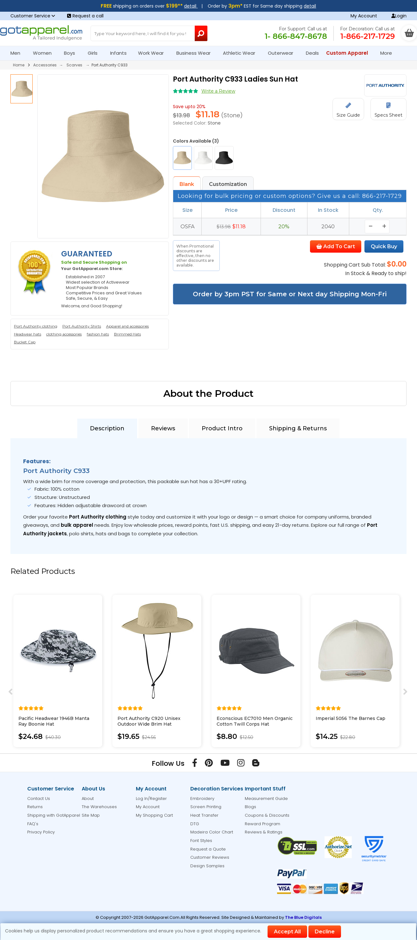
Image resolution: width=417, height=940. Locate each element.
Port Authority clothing (35, 326)
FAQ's (32, 824)
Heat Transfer (204, 815)
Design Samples (207, 866)
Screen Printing (205, 807)
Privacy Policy (41, 832)
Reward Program (262, 824)
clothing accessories (64, 334)
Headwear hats (27, 334)
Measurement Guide (266, 799)
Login (399, 16)
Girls (95, 53)
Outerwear (283, 53)
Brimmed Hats (127, 334)
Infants (120, 53)
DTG (194, 824)
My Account (364, 16)
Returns (35, 807)
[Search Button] (201, 33)
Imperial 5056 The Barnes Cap (350, 718)
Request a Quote (208, 849)
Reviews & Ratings (263, 832)
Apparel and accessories (127, 326)
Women (45, 53)
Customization (228, 184)
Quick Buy (384, 246)
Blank (187, 184)
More (388, 53)
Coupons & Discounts (267, 815)
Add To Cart (335, 246)
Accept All (287, 932)
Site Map (91, 815)
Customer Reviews (209, 857)
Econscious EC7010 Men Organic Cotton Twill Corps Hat (255, 721)
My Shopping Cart (154, 815)
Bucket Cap (24, 342)
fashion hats (98, 334)
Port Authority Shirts (81, 326)
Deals (312, 53)
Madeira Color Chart (211, 832)
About (88, 799)
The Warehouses (99, 807)
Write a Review (218, 91)
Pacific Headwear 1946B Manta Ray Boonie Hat (53, 721)
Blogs (250, 807)
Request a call (85, 16)
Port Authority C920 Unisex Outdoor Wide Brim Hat (148, 721)
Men (18, 53)
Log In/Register (151, 799)
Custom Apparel (349, 53)
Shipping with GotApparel (53, 815)
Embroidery (202, 799)
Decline (325, 932)
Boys (72, 53)
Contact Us (38, 799)
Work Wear (153, 53)
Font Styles (201, 841)
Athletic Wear (242, 53)
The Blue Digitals (303, 917)
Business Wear (196, 53)
